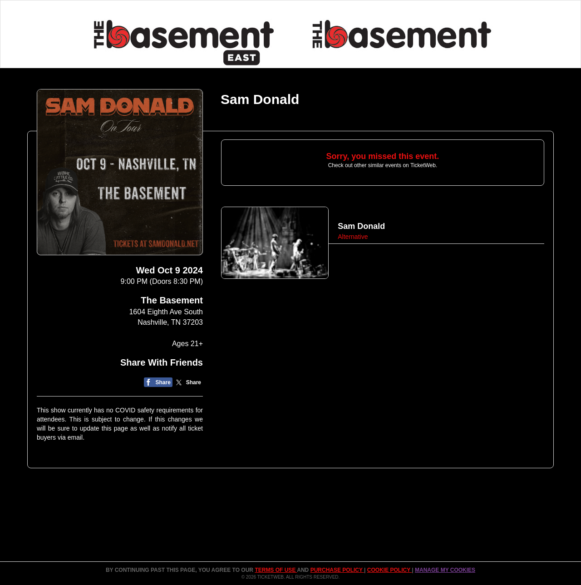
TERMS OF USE (276, 570)
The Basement (172, 300)
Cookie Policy (389, 570)
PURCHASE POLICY (337, 570)
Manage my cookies (445, 570)
